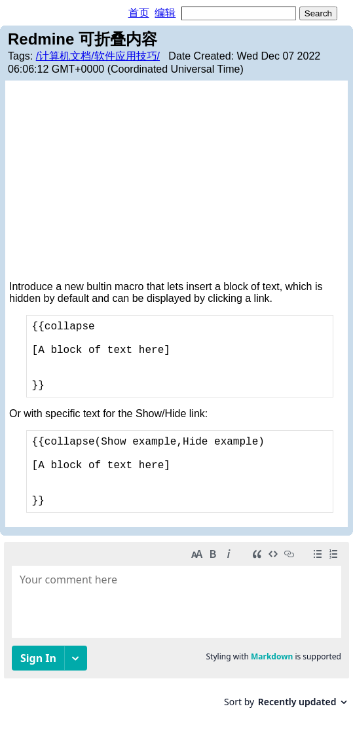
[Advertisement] (176, 182)
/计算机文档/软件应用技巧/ (98, 56)
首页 (138, 12)
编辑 (165, 12)
